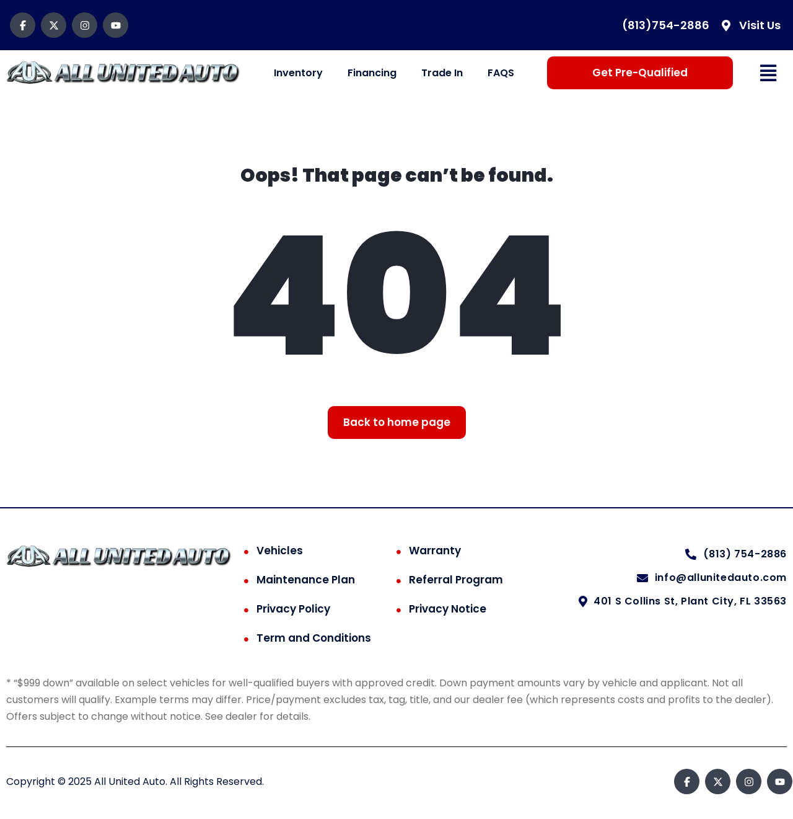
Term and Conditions (313, 638)
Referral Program (456, 579)
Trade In (442, 73)
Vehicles (279, 550)
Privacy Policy (293, 608)
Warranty (435, 550)
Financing (372, 73)
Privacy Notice (447, 608)
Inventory (298, 73)
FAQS (501, 73)
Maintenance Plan (305, 579)
